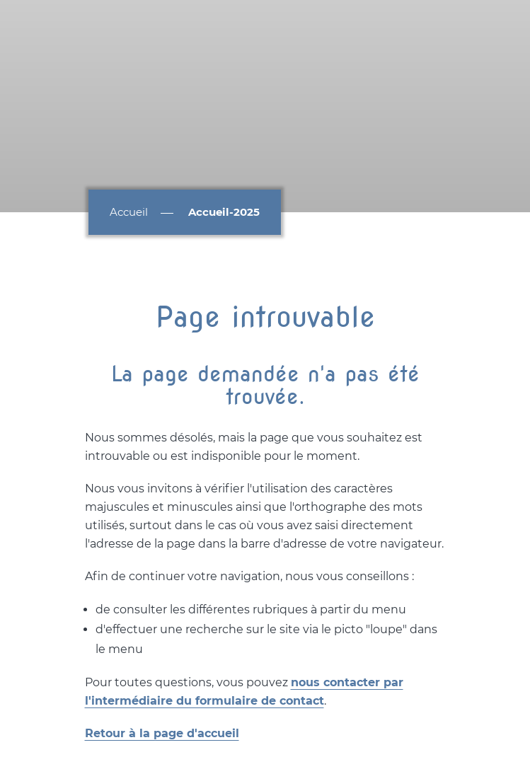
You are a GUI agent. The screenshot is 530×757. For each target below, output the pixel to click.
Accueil (129, 212)
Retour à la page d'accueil (162, 733)
